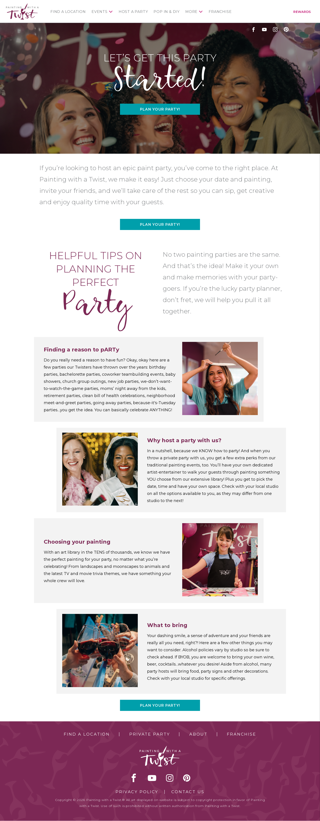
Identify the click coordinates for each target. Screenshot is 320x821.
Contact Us (187, 791)
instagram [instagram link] (275, 29)
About (198, 734)
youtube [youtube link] (264, 29)
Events (100, 12)
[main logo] (22, 5)
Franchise (220, 12)
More (191, 12)
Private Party (149, 734)
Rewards (302, 12)
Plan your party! (160, 109)
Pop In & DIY (167, 12)
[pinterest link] (286, 29)
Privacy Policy (137, 791)
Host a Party (133, 12)
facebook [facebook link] (253, 29)
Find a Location (68, 12)
